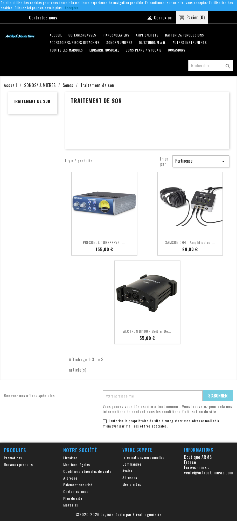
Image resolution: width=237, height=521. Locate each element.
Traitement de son (31, 101)
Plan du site (72, 498)
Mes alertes (131, 484)
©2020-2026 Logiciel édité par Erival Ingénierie (118, 514)
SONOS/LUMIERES (119, 42)
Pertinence (200, 161)
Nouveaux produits (18, 464)
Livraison (70, 457)
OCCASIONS (176, 50)
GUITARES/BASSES (82, 35)
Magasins (70, 505)
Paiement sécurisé (78, 484)
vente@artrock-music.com (208, 472)
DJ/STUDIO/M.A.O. (152, 42)
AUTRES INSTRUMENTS (190, 42)
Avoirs (127, 470)
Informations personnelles (143, 457)
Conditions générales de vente (87, 471)
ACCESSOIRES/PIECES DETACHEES (75, 42)
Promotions (13, 457)
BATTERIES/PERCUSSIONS (184, 35)
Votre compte (137, 450)
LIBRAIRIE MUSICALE (104, 50)
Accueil (56, 35)
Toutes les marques (66, 50)
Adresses (129, 477)
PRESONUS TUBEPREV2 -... (104, 242)
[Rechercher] (210, 65)
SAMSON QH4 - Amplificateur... (190, 242)
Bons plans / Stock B (144, 50)
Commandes (132, 464)
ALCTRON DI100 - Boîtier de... (147, 331)
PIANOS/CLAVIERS (116, 35)
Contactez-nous (43, 18)
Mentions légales (76, 464)
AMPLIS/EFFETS (147, 35)
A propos (70, 478)
